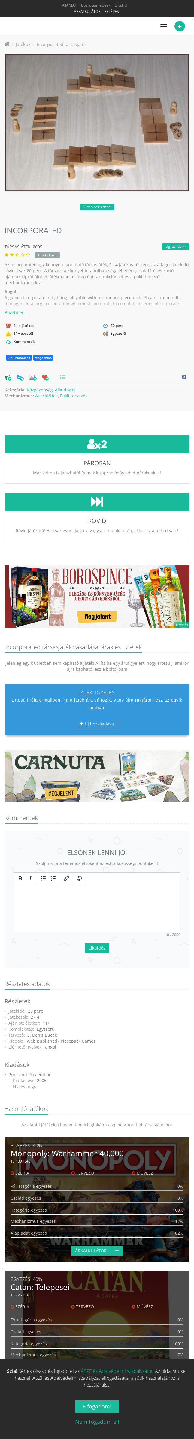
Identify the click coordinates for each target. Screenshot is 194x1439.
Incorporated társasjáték (62, 44)
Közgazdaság (40, 390)
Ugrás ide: (175, 246)
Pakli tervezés (73, 395)
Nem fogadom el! (97, 1422)
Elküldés (97, 903)
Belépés (111, 11)
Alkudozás (65, 390)
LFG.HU (121, 5)
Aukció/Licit (46, 395)
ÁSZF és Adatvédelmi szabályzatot (117, 1371)
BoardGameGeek (95, 5)
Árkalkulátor (87, 11)
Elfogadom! (97, 1406)
